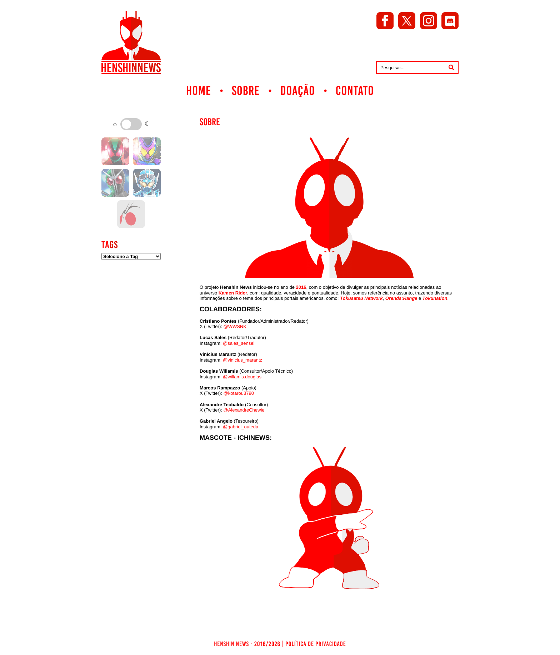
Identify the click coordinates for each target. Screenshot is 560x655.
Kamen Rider (233, 293)
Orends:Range (401, 298)
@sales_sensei (238, 343)
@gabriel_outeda (240, 426)
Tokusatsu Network (361, 298)
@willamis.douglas (242, 376)
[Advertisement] (131, 378)
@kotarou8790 (238, 393)
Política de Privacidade (315, 644)
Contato (355, 91)
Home (198, 91)
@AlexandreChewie (243, 410)
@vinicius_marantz (242, 360)
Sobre (246, 91)
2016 (301, 287)
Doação (297, 91)
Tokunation (435, 298)
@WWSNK (234, 326)
